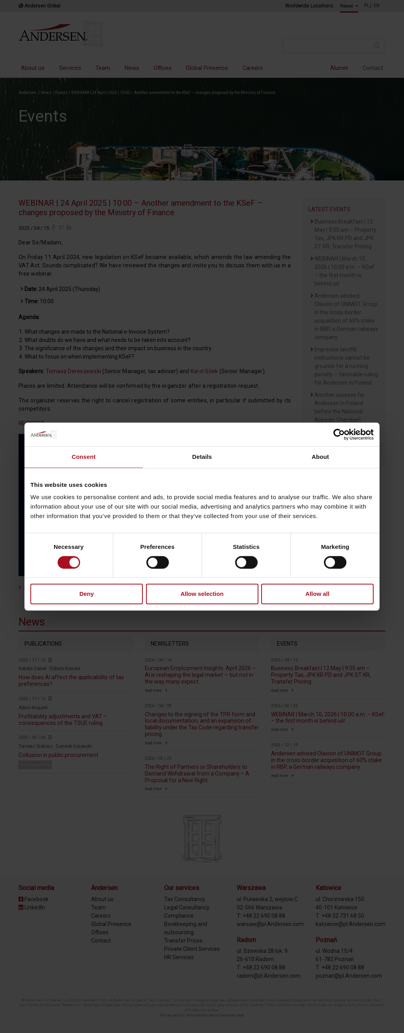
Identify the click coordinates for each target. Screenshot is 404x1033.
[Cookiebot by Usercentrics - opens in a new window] (339, 434)
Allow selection (201, 594)
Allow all (317, 594)
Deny (86, 594)
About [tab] (320, 456)
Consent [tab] (84, 456)
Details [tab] (202, 456)
